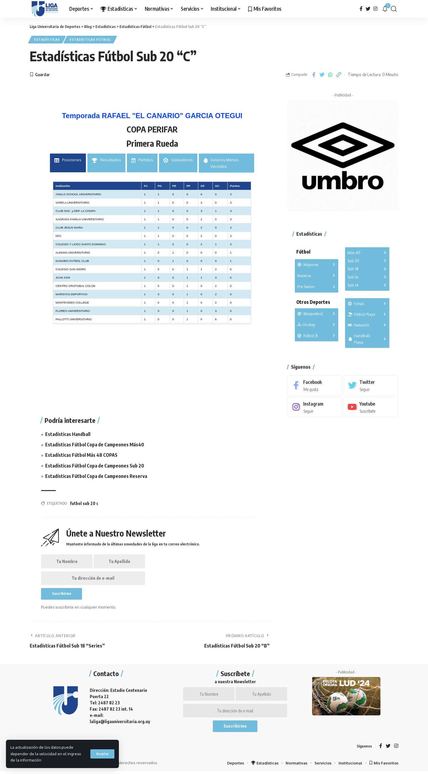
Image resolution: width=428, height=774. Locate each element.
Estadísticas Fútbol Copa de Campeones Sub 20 (94, 466)
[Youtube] (371, 405)
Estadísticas (47, 39)
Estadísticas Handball (67, 434)
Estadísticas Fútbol (92, 39)
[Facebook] (361, 9)
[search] (394, 9)
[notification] (385, 9)
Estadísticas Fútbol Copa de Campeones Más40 (94, 445)
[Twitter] (368, 9)
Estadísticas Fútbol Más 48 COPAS (81, 456)
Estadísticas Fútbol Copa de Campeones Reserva (96, 476)
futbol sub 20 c (84, 503)
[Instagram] (375, 9)
